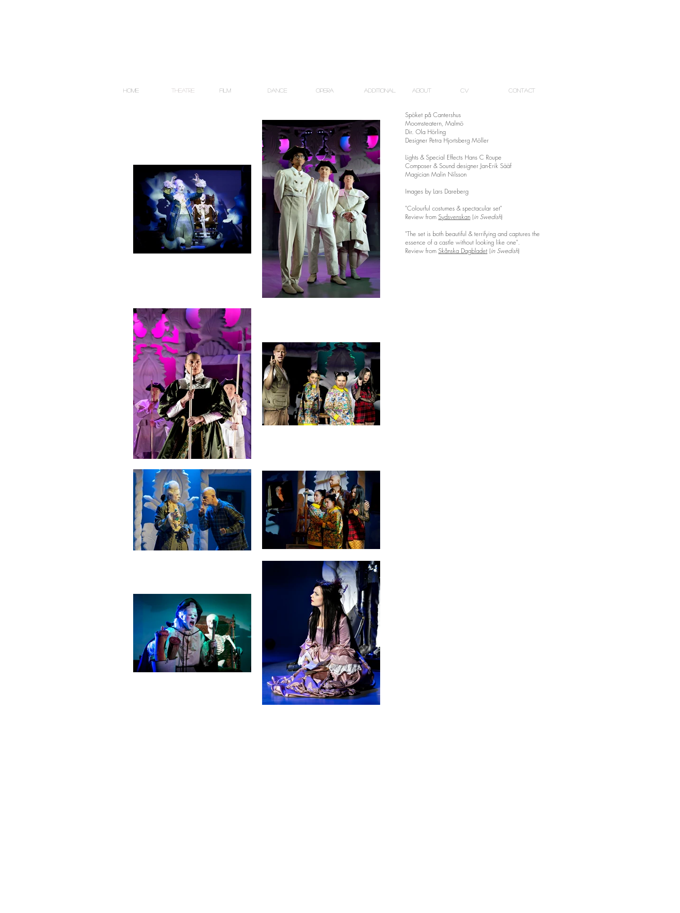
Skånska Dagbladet (462, 250)
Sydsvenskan (454, 216)
